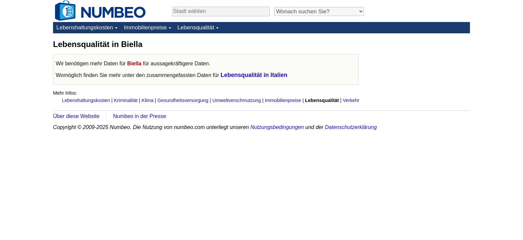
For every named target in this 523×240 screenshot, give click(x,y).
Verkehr (351, 100)
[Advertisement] (420, 80)
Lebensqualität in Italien (253, 75)
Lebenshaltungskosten (84, 27)
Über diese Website (76, 116)
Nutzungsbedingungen (277, 127)
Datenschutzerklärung (351, 127)
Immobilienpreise (145, 27)
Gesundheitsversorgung (182, 100)
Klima (147, 100)
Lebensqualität (195, 27)
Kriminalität (125, 100)
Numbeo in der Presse (139, 116)
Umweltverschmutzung (236, 100)
